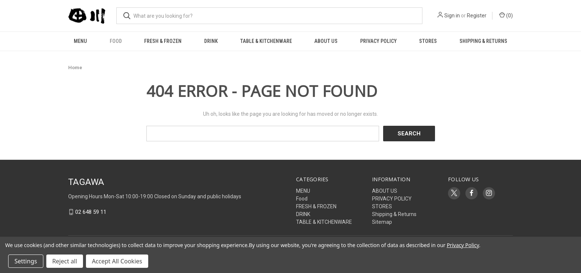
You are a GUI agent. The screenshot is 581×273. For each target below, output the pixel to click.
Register (477, 15)
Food (116, 41)
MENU (80, 41)
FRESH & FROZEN (163, 41)
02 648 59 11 (90, 212)
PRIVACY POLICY (378, 41)
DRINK (211, 41)
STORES (428, 41)
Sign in (452, 15)
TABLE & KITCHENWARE (266, 41)
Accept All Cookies (117, 261)
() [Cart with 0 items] (506, 15)
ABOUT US (326, 41)
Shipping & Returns (483, 41)
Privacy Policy (463, 245)
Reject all (64, 261)
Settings (25, 261)
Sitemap (382, 222)
